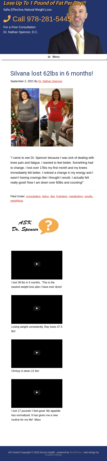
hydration (61, 196)
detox (45, 196)
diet (52, 196)
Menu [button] (56, 56)
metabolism (76, 196)
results (88, 196)
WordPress (76, 452)
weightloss (16, 200)
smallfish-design (53, 454)
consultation (33, 196)
